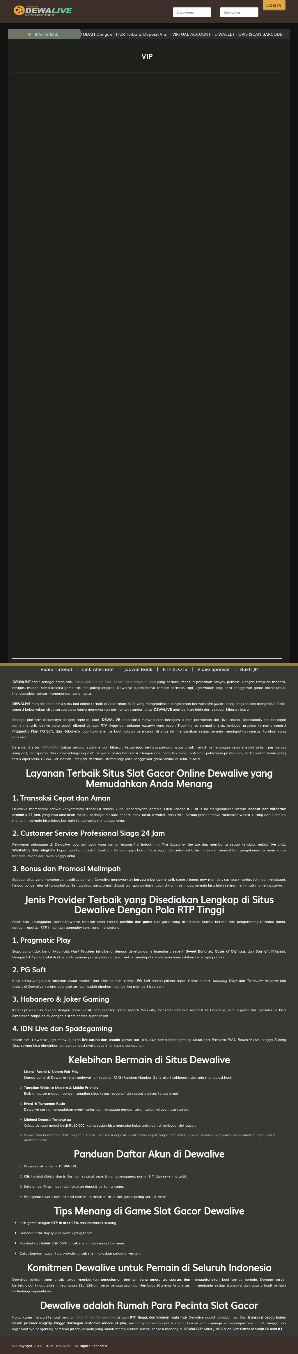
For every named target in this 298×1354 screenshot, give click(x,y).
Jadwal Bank (138, 668)
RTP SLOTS (175, 668)
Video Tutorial (56, 668)
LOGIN (274, 5)
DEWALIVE (50, 747)
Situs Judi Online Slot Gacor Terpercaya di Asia (115, 681)
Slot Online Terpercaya (96, 1317)
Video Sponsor (213, 668)
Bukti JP (249, 668)
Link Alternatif (98, 668)
